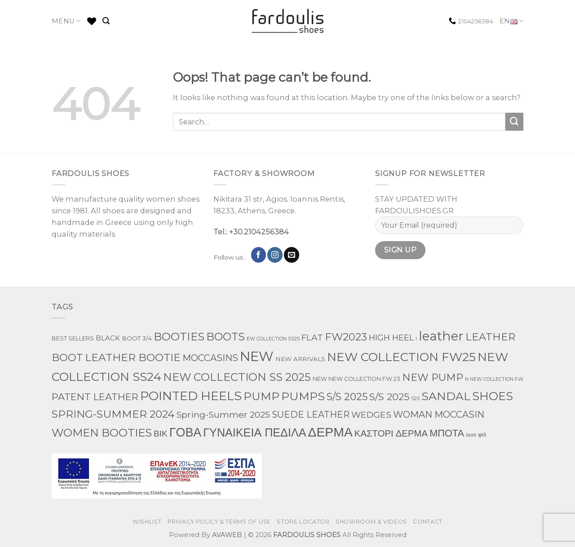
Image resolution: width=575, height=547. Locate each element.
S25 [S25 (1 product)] (415, 398)
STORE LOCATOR (303, 521)
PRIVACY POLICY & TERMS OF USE (219, 521)
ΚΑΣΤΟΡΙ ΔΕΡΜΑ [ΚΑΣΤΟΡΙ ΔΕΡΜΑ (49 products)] (391, 433)
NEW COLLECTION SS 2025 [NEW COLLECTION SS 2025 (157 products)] (237, 377)
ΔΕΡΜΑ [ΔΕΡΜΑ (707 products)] (330, 432)
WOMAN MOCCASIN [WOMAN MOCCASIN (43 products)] (438, 414)
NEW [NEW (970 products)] (257, 356)
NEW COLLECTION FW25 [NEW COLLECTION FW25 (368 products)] (401, 356)
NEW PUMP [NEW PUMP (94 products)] (432, 377)
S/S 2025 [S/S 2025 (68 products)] (389, 396)
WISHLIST (147, 521)
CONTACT (427, 521)
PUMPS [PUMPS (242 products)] (303, 396)
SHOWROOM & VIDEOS (371, 521)
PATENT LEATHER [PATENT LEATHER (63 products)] (95, 396)
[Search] (106, 21)
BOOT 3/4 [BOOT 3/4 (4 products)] (137, 338)
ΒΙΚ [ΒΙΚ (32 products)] (161, 433)
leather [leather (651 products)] (441, 336)
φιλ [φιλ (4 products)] (482, 434)
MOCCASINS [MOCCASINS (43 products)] (210, 358)
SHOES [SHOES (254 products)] (492, 396)
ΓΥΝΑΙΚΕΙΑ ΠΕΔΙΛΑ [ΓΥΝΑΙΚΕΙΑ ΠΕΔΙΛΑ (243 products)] (254, 432)
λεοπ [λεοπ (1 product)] (471, 435)
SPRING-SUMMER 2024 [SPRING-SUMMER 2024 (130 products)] (113, 413)
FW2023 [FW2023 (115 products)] (346, 337)
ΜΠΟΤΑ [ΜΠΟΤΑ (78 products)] (446, 433)
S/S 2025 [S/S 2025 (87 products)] (347, 397)
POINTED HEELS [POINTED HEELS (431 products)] (191, 395)
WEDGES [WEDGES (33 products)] (371, 414)
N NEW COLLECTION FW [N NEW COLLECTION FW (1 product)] (494, 379)
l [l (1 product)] (416, 339)
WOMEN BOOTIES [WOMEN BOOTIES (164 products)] (102, 432)
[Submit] (514, 122)
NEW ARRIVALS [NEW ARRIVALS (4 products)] (300, 358)
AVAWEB (227, 535)
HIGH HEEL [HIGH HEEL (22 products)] (391, 338)
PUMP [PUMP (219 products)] (261, 396)
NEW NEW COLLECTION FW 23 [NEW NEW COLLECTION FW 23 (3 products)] (356, 378)
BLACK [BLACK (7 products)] (108, 338)
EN (511, 21)
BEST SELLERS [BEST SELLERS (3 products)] (73, 338)
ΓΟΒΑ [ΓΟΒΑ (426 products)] (185, 432)
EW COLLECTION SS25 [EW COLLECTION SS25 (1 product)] (273, 339)
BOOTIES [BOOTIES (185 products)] (179, 336)
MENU (66, 21)
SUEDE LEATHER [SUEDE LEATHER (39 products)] (310, 414)
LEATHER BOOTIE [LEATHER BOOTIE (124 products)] (133, 357)
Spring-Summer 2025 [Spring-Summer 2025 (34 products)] (223, 414)
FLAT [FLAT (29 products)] (312, 337)
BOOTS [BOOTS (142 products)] (225, 336)
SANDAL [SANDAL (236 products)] (445, 396)
